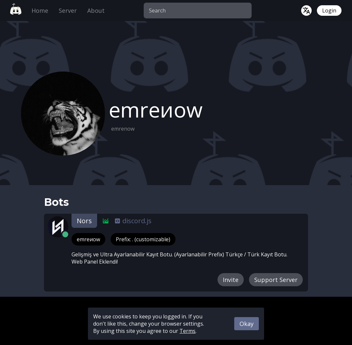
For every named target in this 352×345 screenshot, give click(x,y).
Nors (84, 220)
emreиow (88, 239)
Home (39, 10)
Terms (187, 330)
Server (68, 10)
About (96, 10)
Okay (246, 324)
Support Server (276, 280)
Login (329, 10)
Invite (230, 280)
